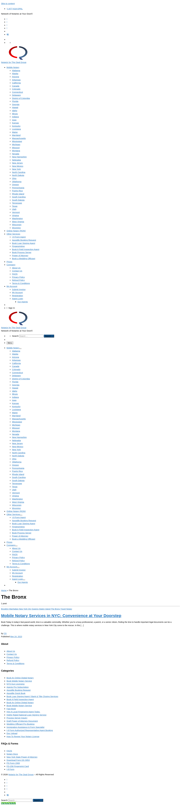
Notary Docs (12, 754)
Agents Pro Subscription (18, 687)
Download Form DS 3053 (18, 760)
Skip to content (8, 3)
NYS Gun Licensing (15, 684)
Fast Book (11, 709)
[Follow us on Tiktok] (8, 34)
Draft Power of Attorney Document (22, 721)
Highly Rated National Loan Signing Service (26, 715)
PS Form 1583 (13, 763)
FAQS (9, 751)
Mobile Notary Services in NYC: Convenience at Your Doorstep (61, 615)
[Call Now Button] (8, 803)
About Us (11, 651)
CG (5, 633)
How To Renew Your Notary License (23, 736)
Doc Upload (12, 733)
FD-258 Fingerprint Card (18, 766)
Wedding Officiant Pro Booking (20, 724)
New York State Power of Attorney (22, 757)
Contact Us (12, 654)
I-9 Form (10, 769)
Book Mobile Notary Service (19, 681)
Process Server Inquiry (17, 718)
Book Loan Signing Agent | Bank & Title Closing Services (32, 696)
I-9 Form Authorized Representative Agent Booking (30, 730)
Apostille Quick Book (16, 693)
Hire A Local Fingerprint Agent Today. (23, 712)
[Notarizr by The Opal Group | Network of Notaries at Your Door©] (18, 59)
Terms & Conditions (15, 663)
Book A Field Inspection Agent (20, 699)
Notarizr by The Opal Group (20, 774)
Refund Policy (13, 660)
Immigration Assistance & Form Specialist (25, 727)
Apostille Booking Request (18, 690)
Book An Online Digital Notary (20, 678)
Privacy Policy (13, 657)
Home (4, 590)
